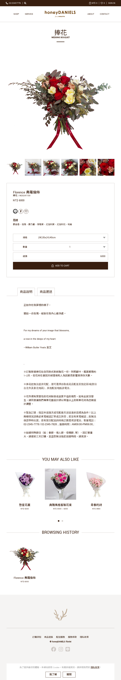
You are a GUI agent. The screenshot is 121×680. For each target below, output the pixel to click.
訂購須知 (36, 637)
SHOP (16, 13)
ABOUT (90, 13)
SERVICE (29, 13)
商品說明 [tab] (26, 292)
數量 (25, 247)
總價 (25, 256)
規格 (25, 237)
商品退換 (48, 637)
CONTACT (104, 13)
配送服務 (60, 637)
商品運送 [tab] (46, 292)
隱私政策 (84, 637)
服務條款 (72, 637)
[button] (59, 520)
